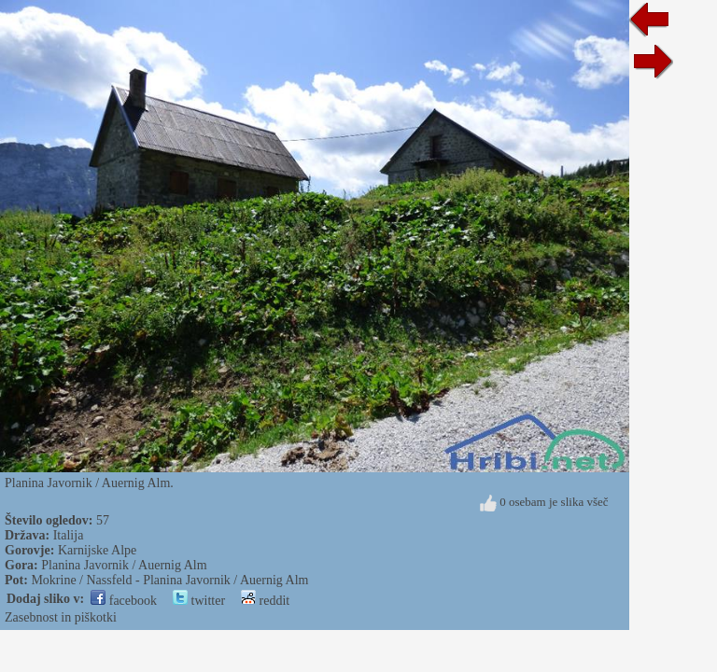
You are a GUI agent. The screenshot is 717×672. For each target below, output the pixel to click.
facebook (124, 601)
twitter (199, 601)
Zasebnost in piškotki (61, 617)
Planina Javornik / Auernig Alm (123, 565)
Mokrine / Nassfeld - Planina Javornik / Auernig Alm (169, 580)
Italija (68, 535)
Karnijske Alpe (97, 550)
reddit (265, 601)
